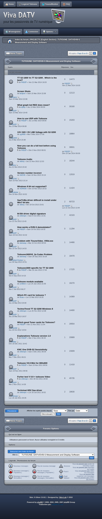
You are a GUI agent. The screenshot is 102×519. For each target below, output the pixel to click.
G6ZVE (22, 175)
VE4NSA (23, 189)
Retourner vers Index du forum (22, 451)
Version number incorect (29, 173)
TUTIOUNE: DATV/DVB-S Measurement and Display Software (50, 61)
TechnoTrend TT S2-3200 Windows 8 (35, 309)
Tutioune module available (30, 281)
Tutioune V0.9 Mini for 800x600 (32, 363)
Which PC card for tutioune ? (31, 295)
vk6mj (22, 161)
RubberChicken (17, 260)
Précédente (12, 411)
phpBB (40, 502)
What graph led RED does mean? (33, 105)
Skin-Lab (62, 497)
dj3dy (23, 107)
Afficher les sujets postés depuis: (47, 411)
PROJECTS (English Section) (43, 40)
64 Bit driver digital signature (31, 213)
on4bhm (23, 284)
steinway (23, 243)
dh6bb (13, 342)
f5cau (22, 297)
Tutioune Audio (24, 159)
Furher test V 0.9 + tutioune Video (33, 377)
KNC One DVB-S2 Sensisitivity (32, 349)
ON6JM (14, 328)
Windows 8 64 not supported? (32, 186)
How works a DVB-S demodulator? (34, 227)
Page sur (82, 53)
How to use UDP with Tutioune (32, 118)
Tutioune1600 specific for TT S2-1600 (35, 268)
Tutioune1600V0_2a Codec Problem (34, 254)
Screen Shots (23, 91)
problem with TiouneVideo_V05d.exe (35, 241)
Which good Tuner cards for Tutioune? (36, 322)
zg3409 (22, 134)
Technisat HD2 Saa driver (29, 390)
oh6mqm (23, 216)
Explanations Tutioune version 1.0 (34, 336)
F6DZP (24, 82)
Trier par (78, 411)
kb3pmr (22, 93)
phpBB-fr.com (57, 504)
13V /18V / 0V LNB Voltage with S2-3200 (36, 132)
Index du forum (22, 40)
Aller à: (15, 455)
